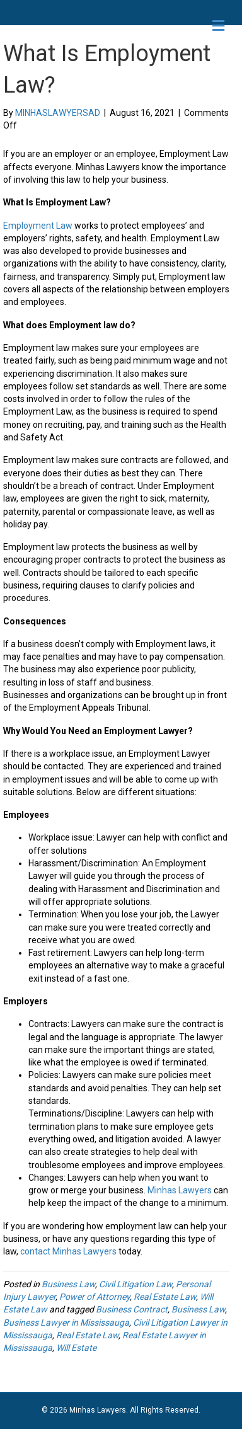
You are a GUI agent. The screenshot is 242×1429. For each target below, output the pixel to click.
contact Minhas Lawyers (68, 1251)
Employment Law (37, 226)
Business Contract (132, 1309)
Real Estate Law (165, 1297)
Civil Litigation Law (135, 1284)
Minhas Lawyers (179, 1190)
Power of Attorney (94, 1297)
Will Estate (76, 1348)
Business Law (68, 1284)
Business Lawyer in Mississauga (66, 1322)
